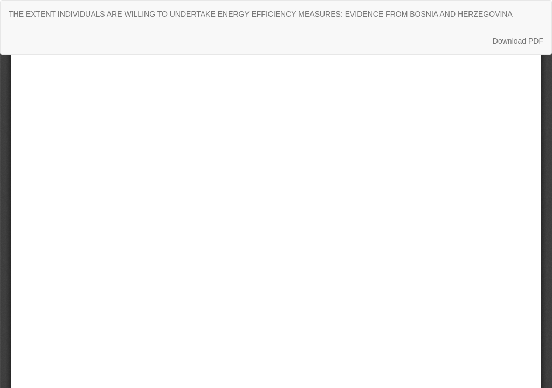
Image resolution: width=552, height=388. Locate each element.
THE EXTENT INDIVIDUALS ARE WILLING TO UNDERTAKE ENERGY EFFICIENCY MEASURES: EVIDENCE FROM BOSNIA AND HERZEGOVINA (261, 14)
